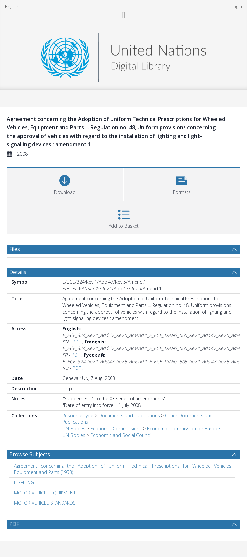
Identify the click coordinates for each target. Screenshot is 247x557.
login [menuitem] (237, 6)
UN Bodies (73, 428)
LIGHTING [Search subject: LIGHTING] (24, 482)
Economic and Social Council (121, 435)
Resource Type (77, 415)
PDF (77, 342)
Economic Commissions (116, 428)
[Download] (65, 183)
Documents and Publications (129, 415)
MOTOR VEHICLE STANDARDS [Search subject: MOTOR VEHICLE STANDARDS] (45, 503)
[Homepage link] (123, 55)
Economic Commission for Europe (183, 428)
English (12, 6)
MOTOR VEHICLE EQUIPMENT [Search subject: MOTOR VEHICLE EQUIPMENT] (45, 493)
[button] (182, 183)
